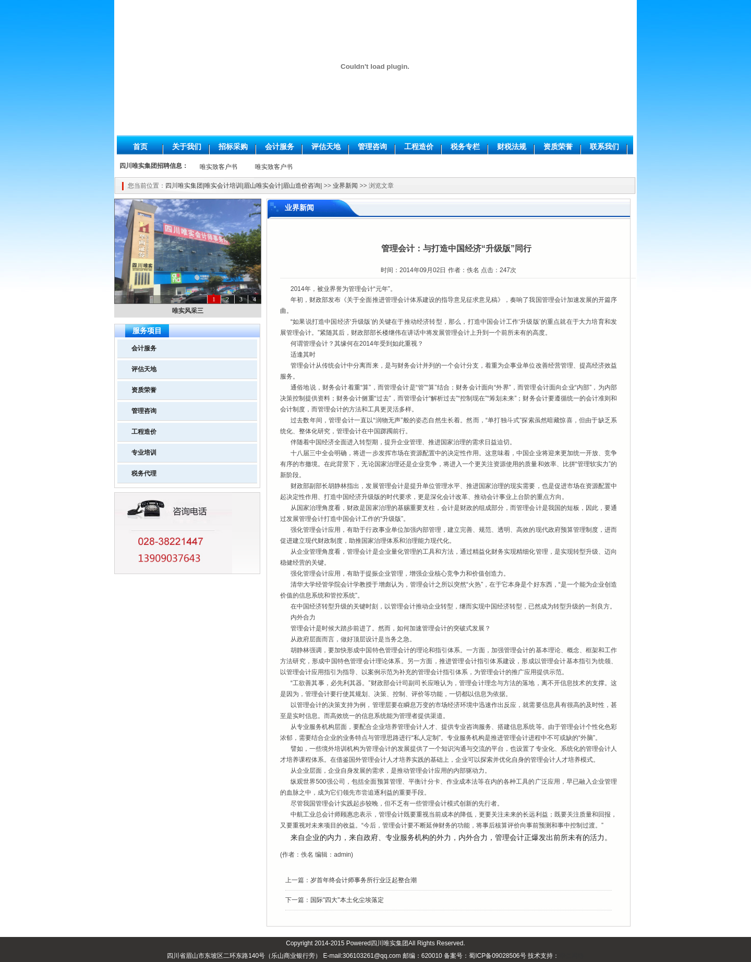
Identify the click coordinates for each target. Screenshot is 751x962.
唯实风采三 (187, 310)
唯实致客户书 (218, 167)
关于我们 (186, 146)
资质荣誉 (558, 146)
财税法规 (511, 146)
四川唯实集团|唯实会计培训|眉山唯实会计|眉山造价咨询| (243, 185)
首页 (140, 146)
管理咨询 (372, 146)
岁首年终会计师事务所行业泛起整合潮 (363, 880)
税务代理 (143, 473)
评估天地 (326, 146)
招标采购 (233, 146)
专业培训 (143, 452)
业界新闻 (345, 185)
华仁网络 (571, 955)
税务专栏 (465, 146)
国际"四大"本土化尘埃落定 (347, 900)
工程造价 (418, 146)
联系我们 (604, 146)
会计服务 (279, 146)
